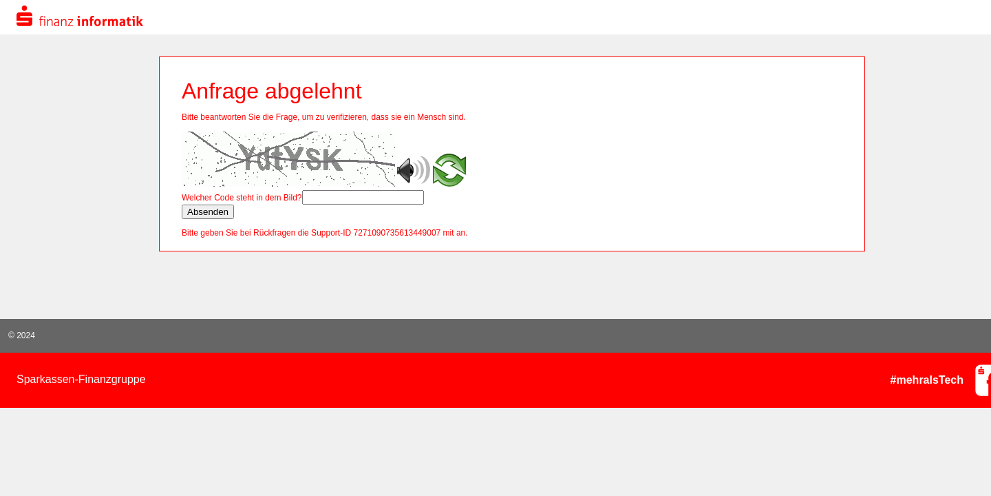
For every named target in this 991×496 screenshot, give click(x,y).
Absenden (207, 212)
